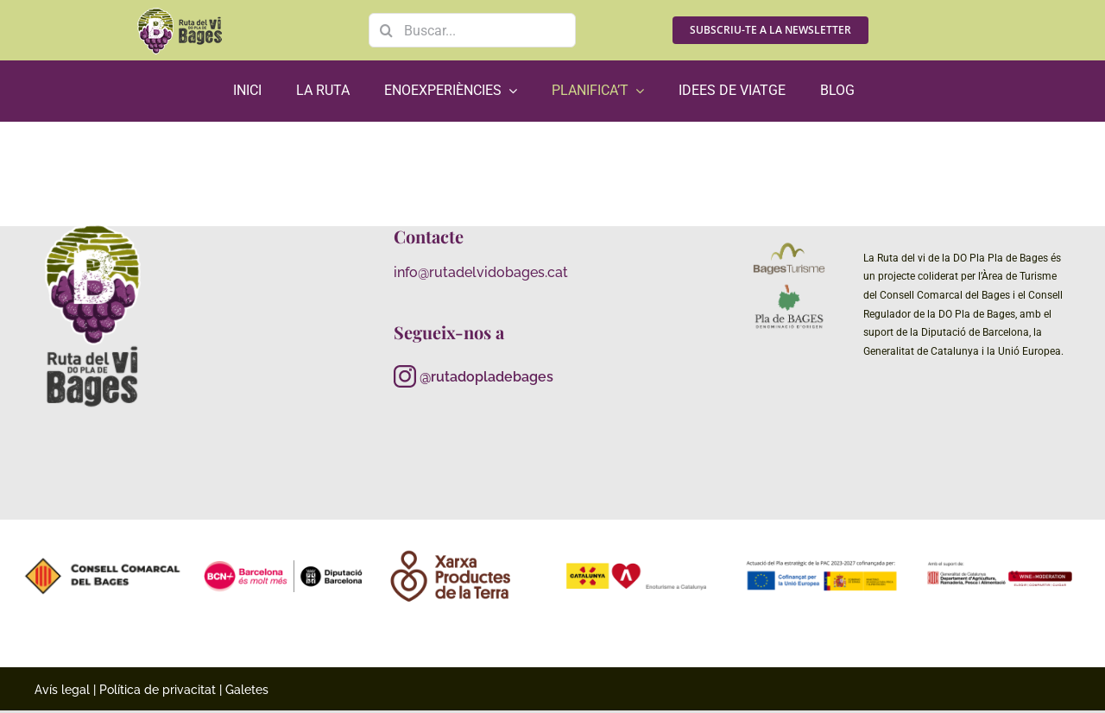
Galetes (246, 690)
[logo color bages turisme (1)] (789, 245)
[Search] (386, 30)
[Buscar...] (472, 30)
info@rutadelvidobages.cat (481, 272)
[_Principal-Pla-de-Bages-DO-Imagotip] (789, 288)
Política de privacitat (157, 690)
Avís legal (62, 690)
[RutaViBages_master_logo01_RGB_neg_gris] (93, 224)
